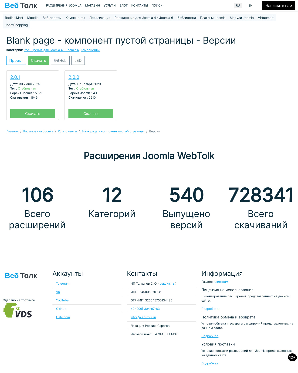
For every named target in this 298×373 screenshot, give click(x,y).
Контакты (139, 5)
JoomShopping (16, 25)
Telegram (62, 283)
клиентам (221, 281)
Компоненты (75, 18)
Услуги (110, 5)
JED (78, 60)
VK (58, 292)
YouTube (62, 300)
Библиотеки (186, 18)
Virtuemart (266, 18)
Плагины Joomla (213, 18)
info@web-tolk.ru (143, 317)
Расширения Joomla (63, 5)
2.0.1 (15, 77)
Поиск (157, 5)
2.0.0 (73, 77)
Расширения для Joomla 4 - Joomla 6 (144, 18)
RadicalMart (14, 18)
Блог (123, 5)
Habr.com (63, 317)
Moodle (32, 18)
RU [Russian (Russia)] (238, 5)
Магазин (92, 5)
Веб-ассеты (52, 18)
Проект (16, 60)
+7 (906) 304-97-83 (145, 309)
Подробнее (209, 309)
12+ (292, 357)
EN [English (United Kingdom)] (250, 5)
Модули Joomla (242, 18)
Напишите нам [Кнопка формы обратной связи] (278, 5)
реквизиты (167, 283)
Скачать (38, 60)
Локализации (99, 18)
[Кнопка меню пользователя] (259, 5)
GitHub (60, 60)
